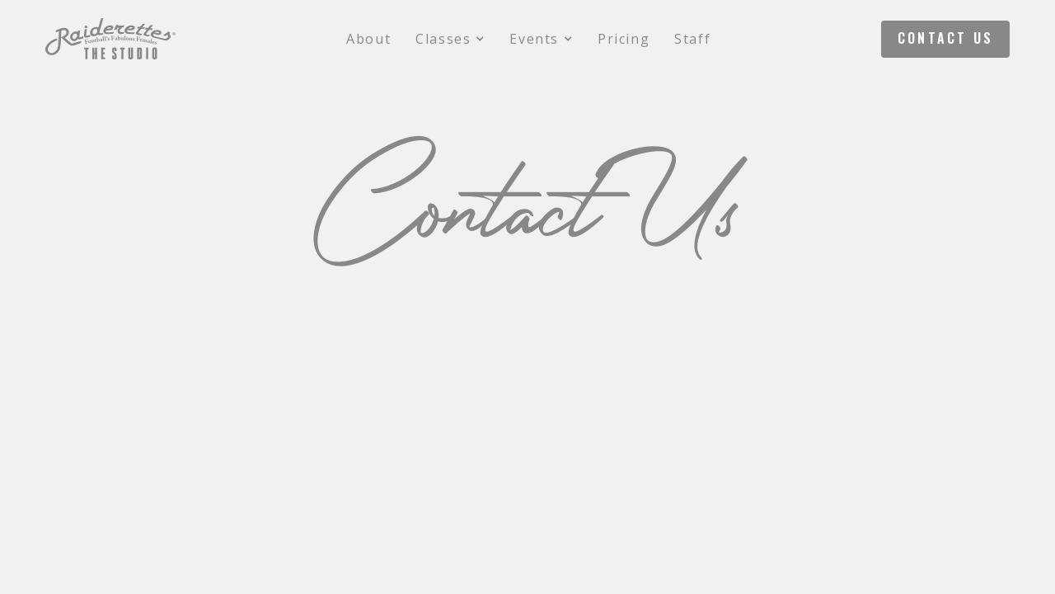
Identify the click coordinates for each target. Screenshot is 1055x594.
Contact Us (945, 38)
